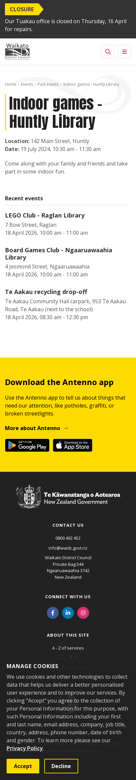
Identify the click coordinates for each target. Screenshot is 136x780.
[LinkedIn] (68, 612)
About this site (68, 635)
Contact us (68, 525)
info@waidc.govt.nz (68, 548)
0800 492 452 (68, 538)
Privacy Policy (25, 748)
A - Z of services (68, 648)
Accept (23, 766)
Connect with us (68, 597)
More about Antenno (32, 428)
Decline (61, 766)
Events (27, 84)
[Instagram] (83, 612)
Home (11, 84)
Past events (48, 84)
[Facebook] (53, 612)
